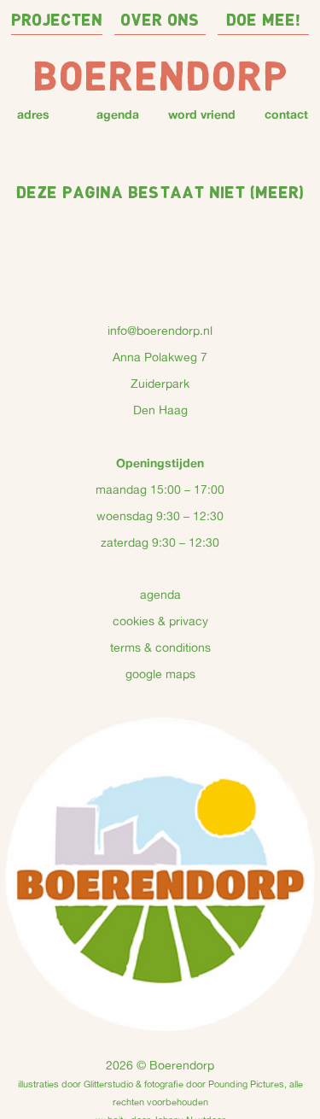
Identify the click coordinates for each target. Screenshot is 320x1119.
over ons (160, 21)
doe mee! (263, 21)
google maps (160, 674)
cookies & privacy (160, 621)
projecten (56, 21)
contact (286, 114)
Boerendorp (160, 79)
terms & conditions (160, 647)
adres (33, 114)
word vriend (202, 114)
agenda (117, 114)
